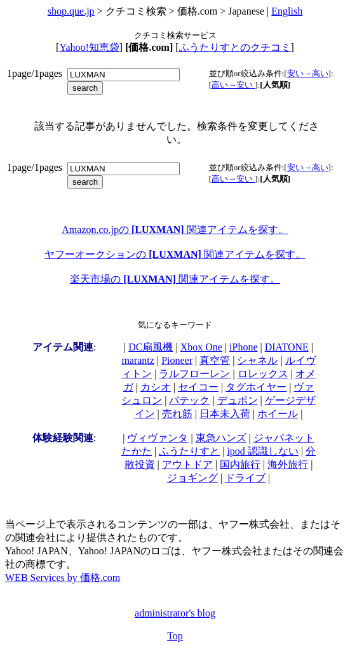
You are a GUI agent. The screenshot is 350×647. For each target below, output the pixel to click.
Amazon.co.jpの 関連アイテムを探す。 (175, 229)
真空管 (214, 360)
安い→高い (307, 73)
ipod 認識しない (262, 451)
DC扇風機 (150, 347)
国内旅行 (240, 464)
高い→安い (233, 85)
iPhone (243, 347)
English (286, 11)
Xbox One (201, 347)
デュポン (237, 400)
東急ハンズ (221, 437)
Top (175, 635)
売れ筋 (177, 413)
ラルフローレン (194, 373)
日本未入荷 (224, 413)
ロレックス (263, 373)
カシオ (155, 387)
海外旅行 (287, 464)
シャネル (257, 360)
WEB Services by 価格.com (62, 577)
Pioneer (176, 360)
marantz (137, 360)
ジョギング (192, 477)
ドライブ (245, 477)
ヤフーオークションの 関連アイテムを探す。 (175, 254)
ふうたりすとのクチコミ (235, 47)
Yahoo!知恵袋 (89, 47)
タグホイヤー (255, 387)
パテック (189, 400)
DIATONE (287, 347)
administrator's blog (175, 613)
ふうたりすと (189, 451)
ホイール (277, 413)
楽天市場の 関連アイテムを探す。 (175, 279)
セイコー (198, 387)
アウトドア (187, 464)
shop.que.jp (71, 11)
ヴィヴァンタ (157, 437)
